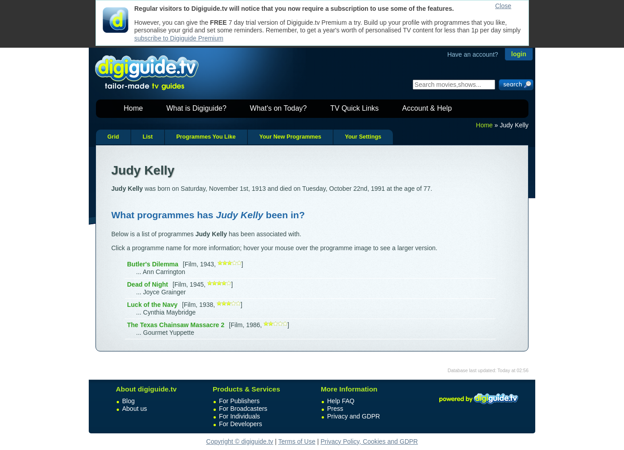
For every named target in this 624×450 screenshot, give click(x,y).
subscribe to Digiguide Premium (178, 38)
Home (133, 108)
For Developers (240, 424)
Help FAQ (341, 401)
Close (503, 5)
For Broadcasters (243, 408)
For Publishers (239, 401)
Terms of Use (296, 441)
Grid (113, 137)
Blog (128, 401)
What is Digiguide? (196, 108)
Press (335, 408)
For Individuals (239, 416)
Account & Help (427, 108)
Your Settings (363, 137)
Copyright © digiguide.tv (239, 441)
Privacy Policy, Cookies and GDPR (369, 441)
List (147, 137)
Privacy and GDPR (353, 416)
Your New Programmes (290, 137)
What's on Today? (278, 108)
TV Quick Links (354, 108)
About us (134, 408)
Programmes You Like (206, 137)
